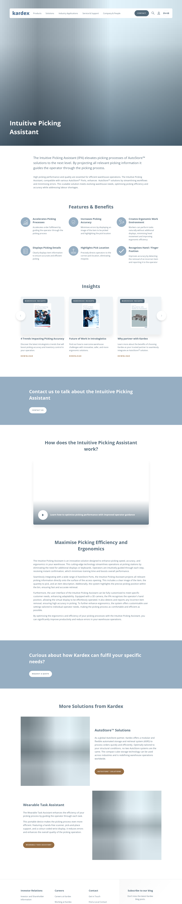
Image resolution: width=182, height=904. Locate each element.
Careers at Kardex (63, 896)
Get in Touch (94, 896)
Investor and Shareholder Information (32, 898)
